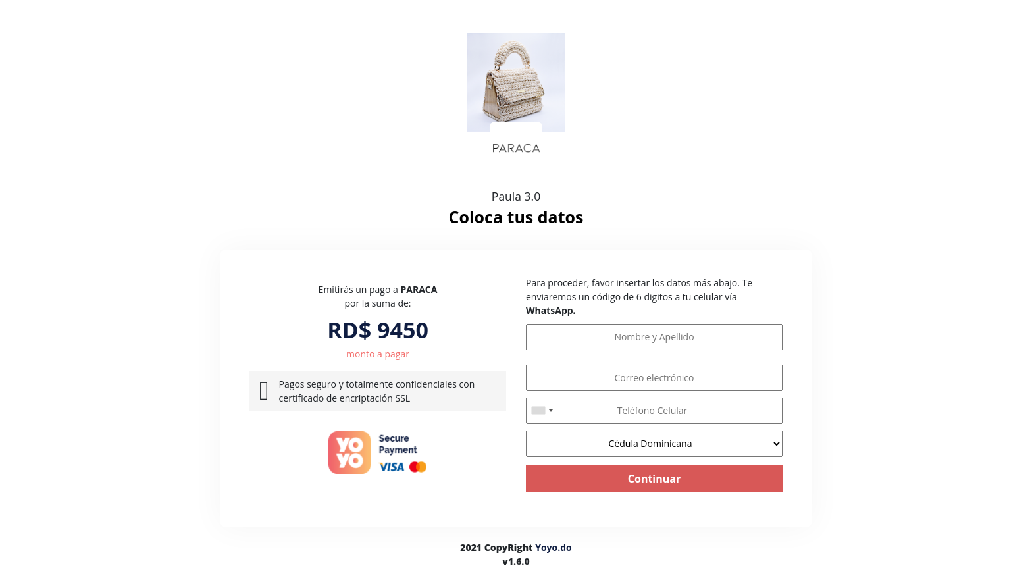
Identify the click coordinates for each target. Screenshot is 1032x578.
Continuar (654, 478)
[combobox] (542, 410)
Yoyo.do (553, 547)
